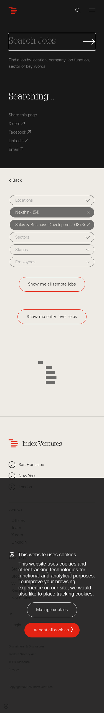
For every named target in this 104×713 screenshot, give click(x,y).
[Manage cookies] (52, 609)
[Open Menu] (92, 10)
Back (15, 180)
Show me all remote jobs (52, 284)
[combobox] (52, 200)
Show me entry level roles (52, 316)
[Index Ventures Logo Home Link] (14, 10)
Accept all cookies (51, 629)
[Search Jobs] (52, 41)
